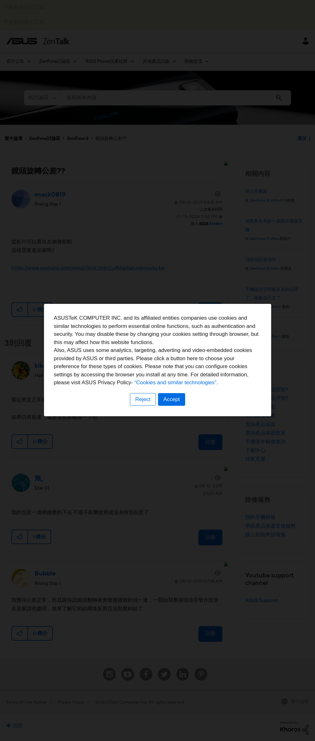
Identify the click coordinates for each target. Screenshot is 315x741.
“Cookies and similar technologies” (177, 393)
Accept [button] (172, 410)
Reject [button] (142, 410)
